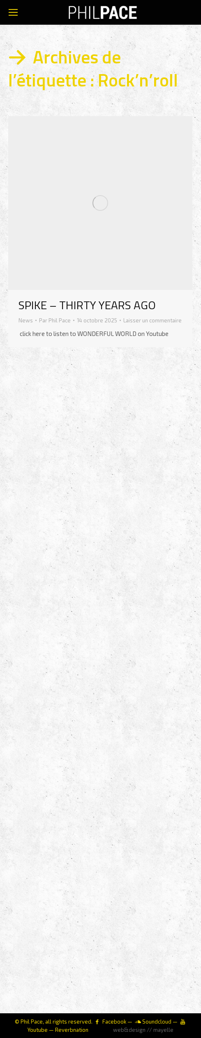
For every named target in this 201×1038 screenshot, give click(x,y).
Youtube (38, 1029)
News (25, 320)
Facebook (114, 1021)
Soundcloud (156, 1021)
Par (55, 320)
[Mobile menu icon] (13, 12)
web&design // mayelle (143, 1029)
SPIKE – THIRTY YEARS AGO (87, 305)
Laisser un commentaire (152, 320)
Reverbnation (71, 1029)
